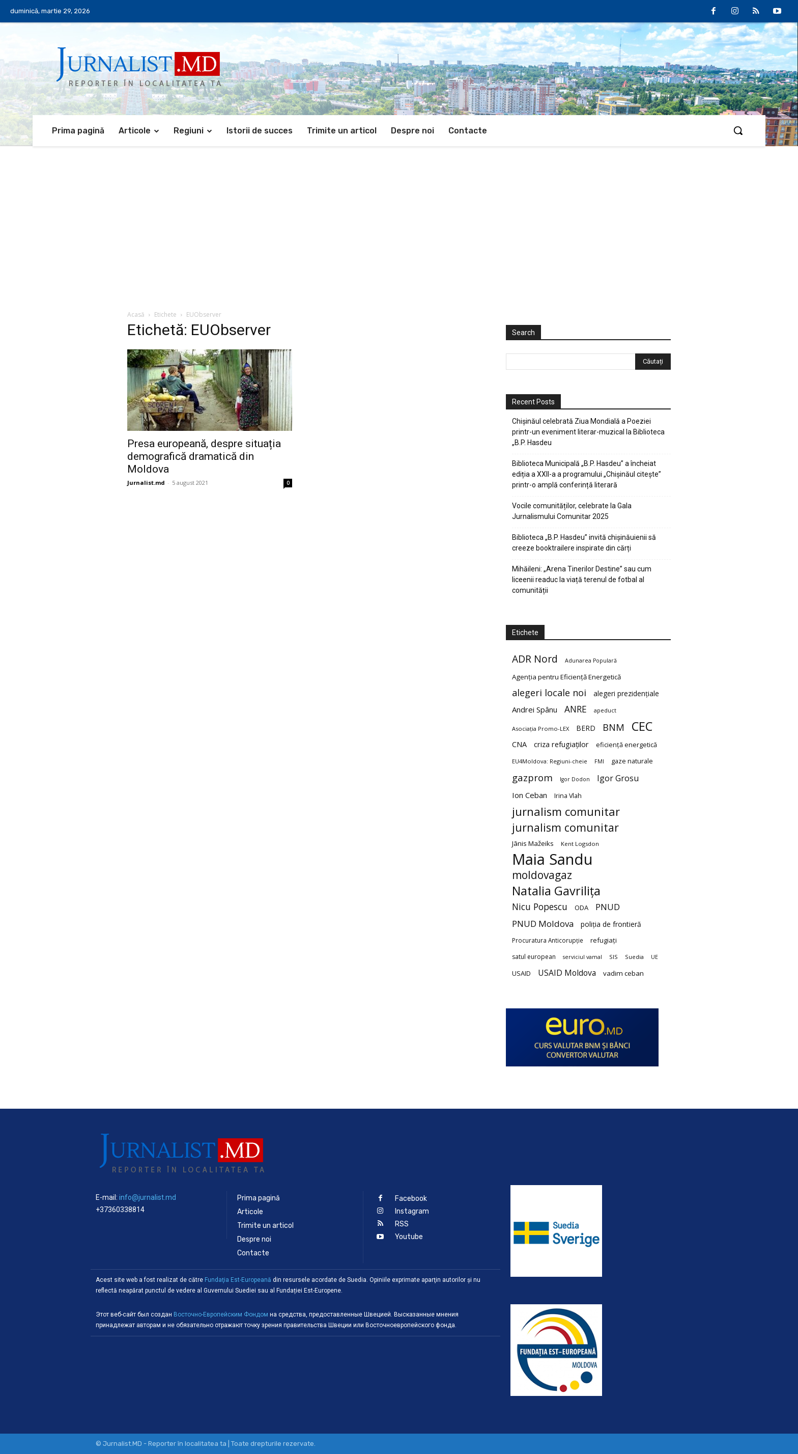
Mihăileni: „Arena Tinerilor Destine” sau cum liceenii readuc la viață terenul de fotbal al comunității (581, 579)
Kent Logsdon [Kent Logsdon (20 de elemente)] (580, 843)
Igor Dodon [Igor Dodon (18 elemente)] (575, 779)
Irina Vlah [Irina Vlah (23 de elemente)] (568, 795)
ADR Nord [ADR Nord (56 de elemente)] (535, 658)
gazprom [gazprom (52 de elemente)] (532, 777)
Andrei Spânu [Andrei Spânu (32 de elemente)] (534, 709)
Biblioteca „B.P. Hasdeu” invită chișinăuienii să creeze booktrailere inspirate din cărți (584, 542)
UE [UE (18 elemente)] (654, 957)
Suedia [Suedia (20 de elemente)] (634, 957)
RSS (402, 1224)
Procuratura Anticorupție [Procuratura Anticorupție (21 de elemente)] (547, 940)
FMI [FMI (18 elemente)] (599, 761)
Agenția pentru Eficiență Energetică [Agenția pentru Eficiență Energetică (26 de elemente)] (566, 676)
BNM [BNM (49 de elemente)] (613, 727)
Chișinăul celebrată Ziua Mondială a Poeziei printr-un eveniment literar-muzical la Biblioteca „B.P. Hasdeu (588, 432)
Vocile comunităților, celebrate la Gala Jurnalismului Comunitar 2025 (572, 511)
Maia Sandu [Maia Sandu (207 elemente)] (552, 859)
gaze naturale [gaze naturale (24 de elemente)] (632, 760)
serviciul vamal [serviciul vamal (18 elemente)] (582, 957)
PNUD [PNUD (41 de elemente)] (607, 906)
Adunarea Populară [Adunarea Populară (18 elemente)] (591, 660)
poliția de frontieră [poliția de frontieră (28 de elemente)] (611, 924)
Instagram (412, 1211)
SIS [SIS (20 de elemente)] (613, 957)
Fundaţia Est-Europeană (238, 1279)
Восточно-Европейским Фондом (221, 1314)
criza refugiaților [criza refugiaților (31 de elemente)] (561, 744)
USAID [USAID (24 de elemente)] (521, 973)
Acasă (136, 314)
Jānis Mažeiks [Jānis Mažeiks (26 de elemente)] (533, 843)
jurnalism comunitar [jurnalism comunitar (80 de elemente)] (566, 811)
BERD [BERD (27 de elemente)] (585, 728)
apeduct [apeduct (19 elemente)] (605, 710)
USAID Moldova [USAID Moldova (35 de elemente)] (567, 973)
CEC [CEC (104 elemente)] (642, 726)
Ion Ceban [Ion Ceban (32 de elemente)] (529, 795)
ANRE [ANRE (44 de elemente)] (575, 709)
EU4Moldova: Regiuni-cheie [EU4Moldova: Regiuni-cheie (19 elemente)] (549, 761)
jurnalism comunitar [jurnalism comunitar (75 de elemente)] (565, 827)
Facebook (411, 1198)
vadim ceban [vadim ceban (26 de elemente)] (623, 973)
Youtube (409, 1236)
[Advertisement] (399, 222)
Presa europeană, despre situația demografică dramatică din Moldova (204, 456)
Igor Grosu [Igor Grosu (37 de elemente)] (618, 778)
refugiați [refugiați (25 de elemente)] (603, 940)
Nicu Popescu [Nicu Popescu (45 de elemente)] (539, 906)
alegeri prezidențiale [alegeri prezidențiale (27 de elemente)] (626, 693)
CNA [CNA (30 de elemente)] (519, 744)
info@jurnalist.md (147, 1197)
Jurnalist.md (146, 482)
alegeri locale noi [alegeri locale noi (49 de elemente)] (549, 693)
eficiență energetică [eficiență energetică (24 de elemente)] (626, 744)
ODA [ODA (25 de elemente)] (581, 907)
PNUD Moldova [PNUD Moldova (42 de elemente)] (543, 923)
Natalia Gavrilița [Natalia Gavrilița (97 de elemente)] (556, 891)
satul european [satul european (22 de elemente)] (534, 956)
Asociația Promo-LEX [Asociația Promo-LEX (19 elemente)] (540, 728)
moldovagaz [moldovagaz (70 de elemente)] (542, 875)
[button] (738, 130)
